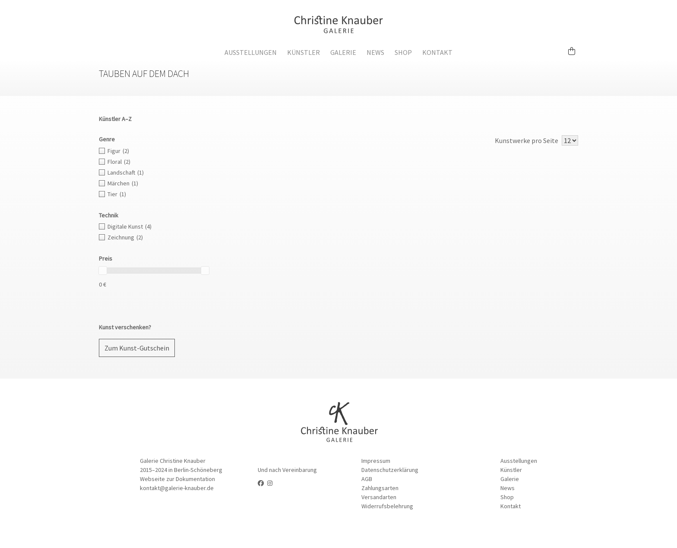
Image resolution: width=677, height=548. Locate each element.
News (375, 52)
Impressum (375, 461)
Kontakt (437, 52)
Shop (403, 52)
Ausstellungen (251, 52)
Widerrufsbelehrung (387, 506)
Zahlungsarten (380, 488)
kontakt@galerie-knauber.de (177, 488)
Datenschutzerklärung (389, 470)
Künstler (303, 52)
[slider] (102, 270)
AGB (366, 479)
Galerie (343, 52)
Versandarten (378, 497)
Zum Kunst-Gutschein (136, 348)
